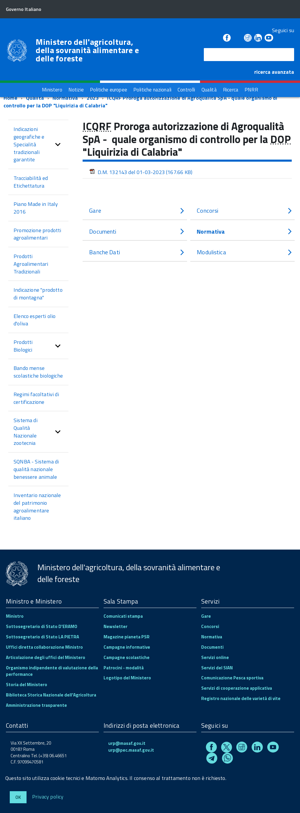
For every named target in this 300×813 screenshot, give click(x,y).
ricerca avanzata (274, 72)
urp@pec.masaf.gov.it (131, 750)
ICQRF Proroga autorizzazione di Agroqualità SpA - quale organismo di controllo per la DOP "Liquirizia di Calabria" (141, 101)
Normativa (65, 98)
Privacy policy (48, 796)
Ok (18, 797)
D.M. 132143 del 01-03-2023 (140, 172)
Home (10, 98)
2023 (93, 98)
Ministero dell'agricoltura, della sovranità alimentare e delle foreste (87, 50)
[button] (57, 144)
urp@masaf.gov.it (126, 743)
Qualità (35, 98)
